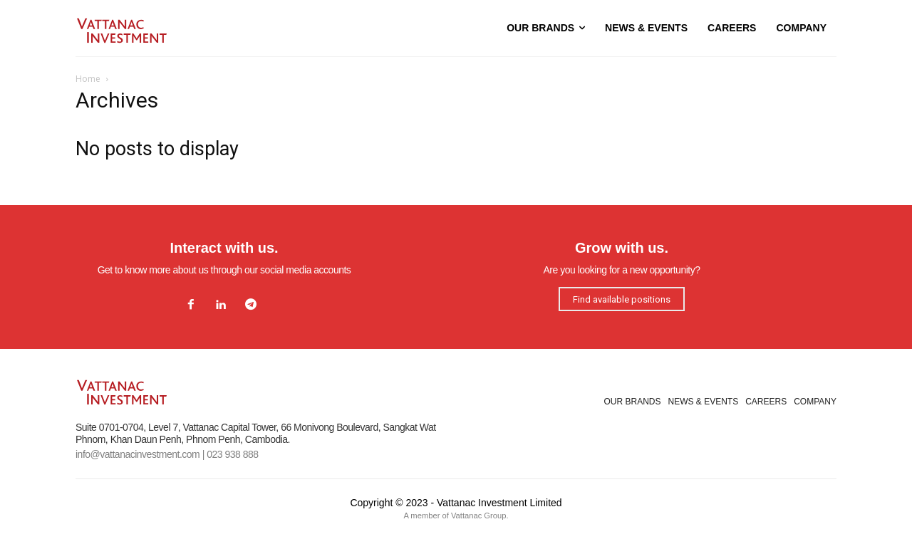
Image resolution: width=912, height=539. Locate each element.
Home (88, 79)
